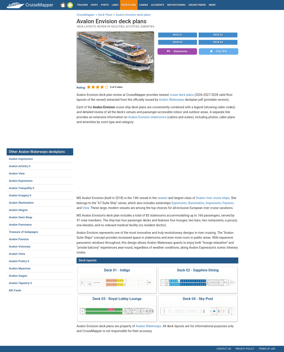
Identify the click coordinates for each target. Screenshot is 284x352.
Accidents (157, 5)
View (86, 208)
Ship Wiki (218, 51)
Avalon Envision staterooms (147, 117)
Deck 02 (218, 34)
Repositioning (176, 5)
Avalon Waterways (171, 99)
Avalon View (17, 173)
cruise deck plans (182, 95)
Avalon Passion (19, 239)
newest (163, 198)
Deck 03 (177, 42)
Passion (227, 203)
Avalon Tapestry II (20, 283)
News (212, 5)
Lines (115, 5)
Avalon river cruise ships (212, 198)
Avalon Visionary (19, 246)
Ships (94, 5)
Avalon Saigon (18, 275)
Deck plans (129, 5)
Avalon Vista (17, 253)
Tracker (82, 5)
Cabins (143, 5)
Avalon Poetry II (19, 261)
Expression (179, 203)
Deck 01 (177, 34)
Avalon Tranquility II (21, 188)
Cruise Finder (197, 5)
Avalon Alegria (18, 210)
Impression (213, 203)
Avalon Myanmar (20, 268)
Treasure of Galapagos (23, 232)
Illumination (196, 203)
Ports (105, 5)
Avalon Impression (21, 159)
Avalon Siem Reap (20, 217)
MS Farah (15, 290)
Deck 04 (218, 42)
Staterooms (177, 51)
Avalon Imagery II (20, 195)
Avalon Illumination (21, 202)
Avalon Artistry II (19, 166)
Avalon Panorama (20, 224)
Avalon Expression (21, 180)
